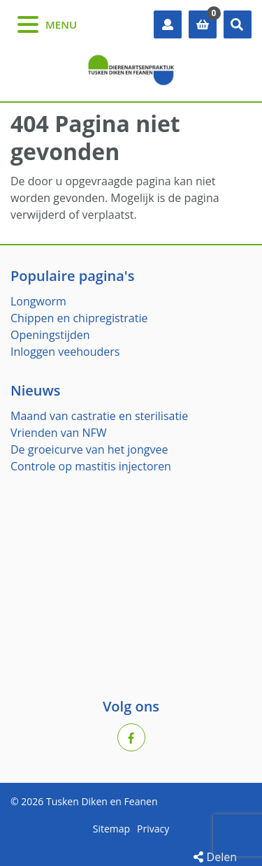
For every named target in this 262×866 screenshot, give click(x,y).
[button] (238, 24)
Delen (215, 857)
